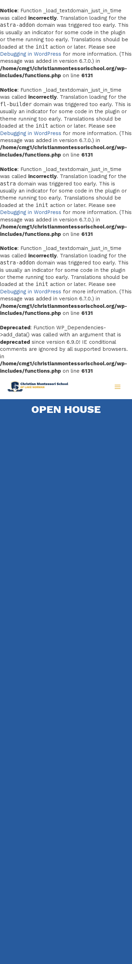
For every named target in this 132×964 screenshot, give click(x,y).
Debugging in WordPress (30, 54)
